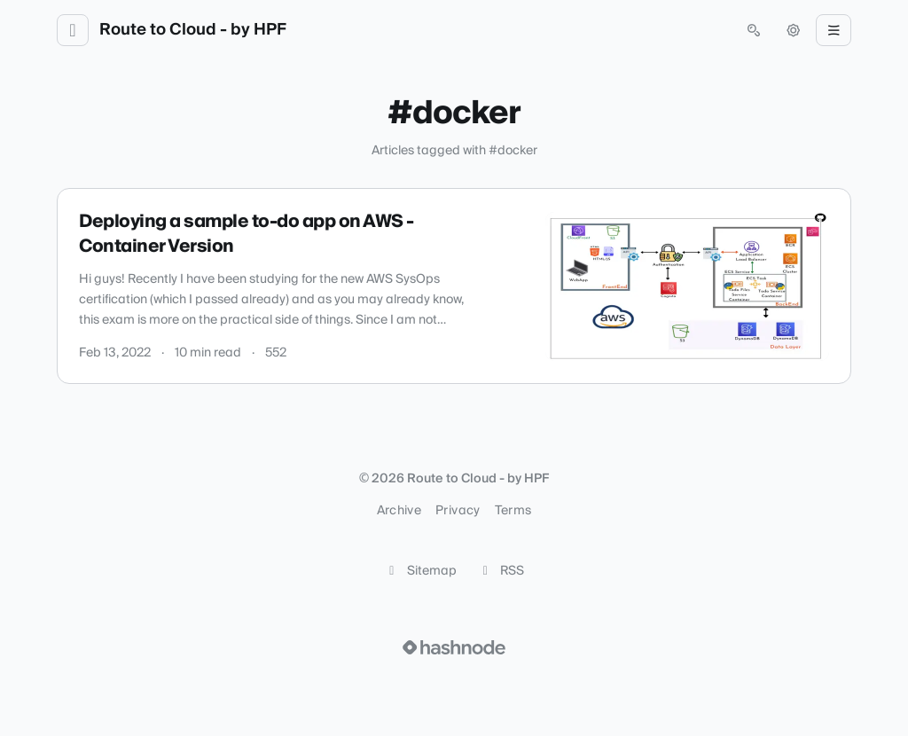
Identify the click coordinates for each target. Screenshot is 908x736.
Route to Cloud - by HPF (192, 30)
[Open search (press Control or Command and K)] (754, 30)
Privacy (457, 510)
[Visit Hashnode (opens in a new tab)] (454, 647)
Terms (513, 510)
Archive (399, 510)
